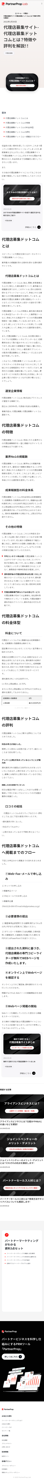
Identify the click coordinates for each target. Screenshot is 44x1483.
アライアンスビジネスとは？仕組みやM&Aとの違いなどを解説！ (21, 1123)
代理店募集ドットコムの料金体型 (20, 127)
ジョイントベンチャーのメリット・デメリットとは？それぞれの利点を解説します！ (21, 1161)
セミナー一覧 (6, 1431)
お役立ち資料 (6, 1424)
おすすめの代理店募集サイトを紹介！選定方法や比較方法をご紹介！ (21, 214)
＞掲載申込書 (7, 901)
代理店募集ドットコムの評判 (18, 132)
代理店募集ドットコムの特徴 (18, 122)
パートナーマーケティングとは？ (12, 1420)
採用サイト (5, 1456)
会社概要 (4, 1440)
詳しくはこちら (13, 1356)
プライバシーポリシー (9, 1466)
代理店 (25, 13)
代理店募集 (9, 53)
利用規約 (4, 1469)
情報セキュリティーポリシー (11, 1472)
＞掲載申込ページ (9, 890)
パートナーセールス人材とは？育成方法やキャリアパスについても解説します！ (22, 1200)
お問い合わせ (6, 1447)
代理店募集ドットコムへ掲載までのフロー (23, 136)
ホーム (18, 13)
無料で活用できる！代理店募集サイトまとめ (19, 1061)
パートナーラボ (7, 1427)
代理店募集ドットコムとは (17, 118)
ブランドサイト (7, 1443)
